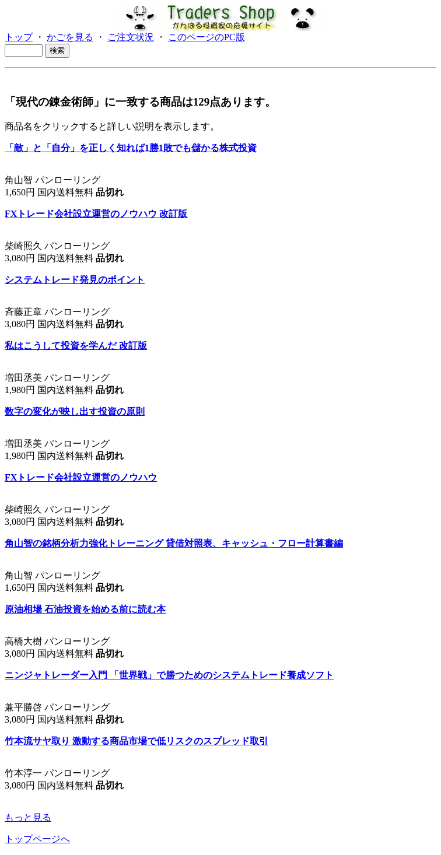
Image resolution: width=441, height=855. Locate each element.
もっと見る (28, 817)
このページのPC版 (206, 37)
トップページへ (37, 839)
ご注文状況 (130, 37)
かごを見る (70, 37)
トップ (19, 37)
